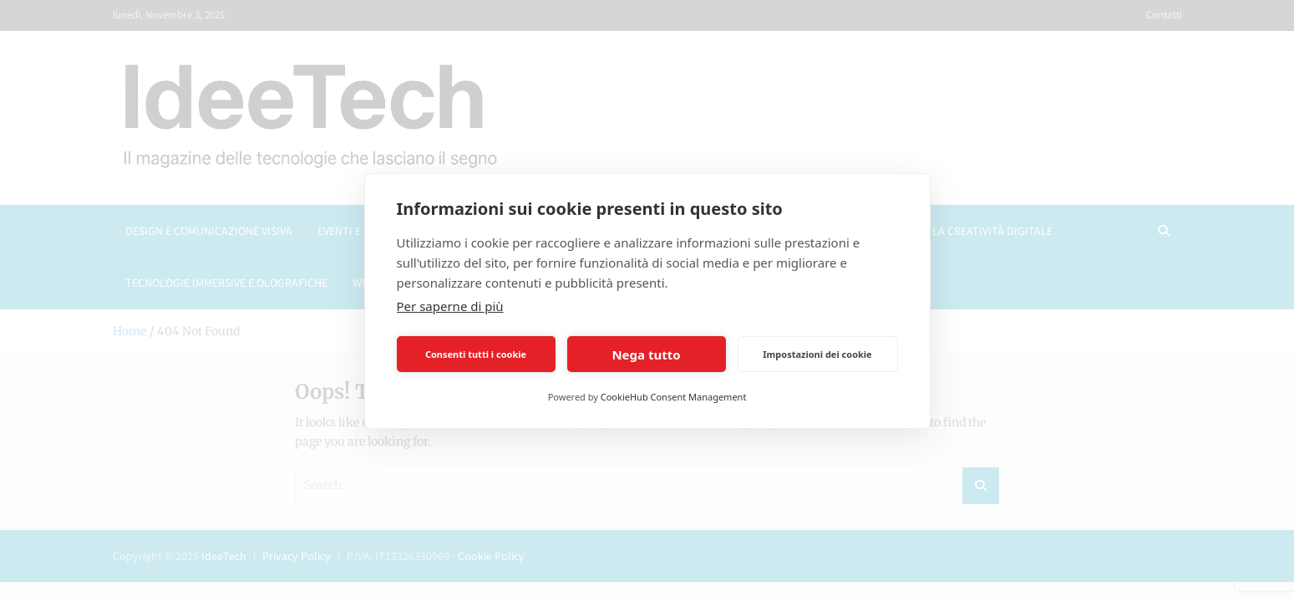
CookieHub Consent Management (674, 396)
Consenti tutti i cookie (475, 354)
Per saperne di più (450, 306)
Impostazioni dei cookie (817, 354)
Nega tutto (645, 354)
